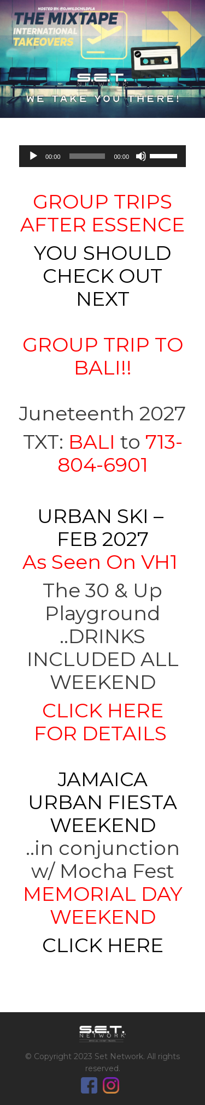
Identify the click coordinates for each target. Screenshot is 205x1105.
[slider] (87, 156)
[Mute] (141, 156)
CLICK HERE (102, 945)
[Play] (33, 156)
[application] (102, 156)
